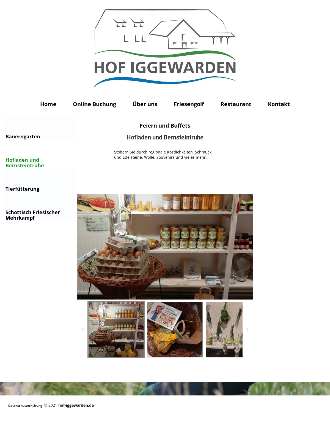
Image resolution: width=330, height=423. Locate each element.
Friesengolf (189, 104)
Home (48, 104)
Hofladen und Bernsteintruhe (25, 163)
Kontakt (279, 104)
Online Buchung (94, 104)
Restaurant (236, 104)
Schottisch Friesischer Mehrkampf (33, 215)
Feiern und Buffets (165, 125)
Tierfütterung (22, 188)
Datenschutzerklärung (25, 405)
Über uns (145, 104)
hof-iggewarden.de (76, 405)
